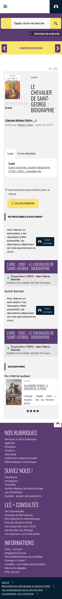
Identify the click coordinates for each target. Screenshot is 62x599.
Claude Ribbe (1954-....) (21, 120)
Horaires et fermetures (19, 515)
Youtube (10, 484)
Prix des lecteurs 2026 (18, 522)
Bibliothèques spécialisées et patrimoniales (26, 586)
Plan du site (12, 571)
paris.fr (5, 582)
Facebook (11, 477)
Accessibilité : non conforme (18, 593)
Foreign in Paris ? (15, 560)
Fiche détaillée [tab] (26, 153)
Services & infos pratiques (21, 439)
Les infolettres (13, 492)
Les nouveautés (14, 511)
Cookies (10, 564)
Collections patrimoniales (21, 458)
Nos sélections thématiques (22, 518)
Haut (57, 423)
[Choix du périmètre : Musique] (6, 23)
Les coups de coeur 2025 (20, 526)
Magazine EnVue (15, 553)
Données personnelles (31, 564)
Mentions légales (15, 568)
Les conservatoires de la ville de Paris (22, 589)
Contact (17, 549)
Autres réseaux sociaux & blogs (24, 488)
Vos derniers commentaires (22, 534)
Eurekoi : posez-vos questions (23, 496)
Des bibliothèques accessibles (23, 556)
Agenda (10, 443)
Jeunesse (10, 454)
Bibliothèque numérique (20, 462)
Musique (10, 446)
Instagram (11, 481)
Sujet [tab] (10, 153)
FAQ (7, 549)
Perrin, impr (25, 125)
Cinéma (10, 450)
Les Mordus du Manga (19, 530)
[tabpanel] (31, 167)
